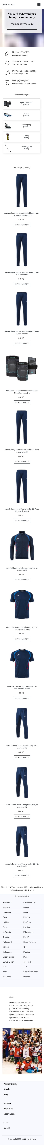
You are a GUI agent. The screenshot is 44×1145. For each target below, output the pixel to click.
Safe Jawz (7, 952)
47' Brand (7, 977)
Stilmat (6, 947)
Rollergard (7, 942)
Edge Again (28, 932)
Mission (26, 952)
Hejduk (6, 922)
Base (5, 927)
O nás (6, 1123)
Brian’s (26, 907)
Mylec (25, 957)
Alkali (25, 967)
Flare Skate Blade (30, 972)
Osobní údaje (9, 1114)
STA (4, 967)
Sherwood (7, 912)
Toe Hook (27, 962)
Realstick (27, 977)
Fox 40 (26, 937)
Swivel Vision (8, 962)
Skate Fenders (29, 942)
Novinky (7, 1089)
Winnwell (6, 907)
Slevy (6, 1094)
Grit (24, 947)
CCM (5, 917)
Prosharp (27, 927)
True (5, 972)
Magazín (7, 1103)
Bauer (25, 912)
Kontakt (7, 1128)
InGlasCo (7, 932)
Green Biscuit (8, 957)
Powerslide (7, 902)
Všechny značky (10, 1084)
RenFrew (27, 922)
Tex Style (7, 937)
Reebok (26, 917)
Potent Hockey (29, 902)
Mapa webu (8, 1109)
